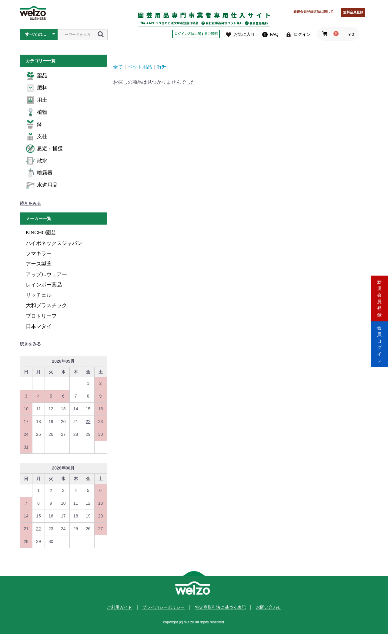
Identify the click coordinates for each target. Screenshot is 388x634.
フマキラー (39, 253)
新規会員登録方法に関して (313, 11)
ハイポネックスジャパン (54, 243)
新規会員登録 (379, 291)
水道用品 (42, 185)
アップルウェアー (46, 274)
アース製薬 (39, 264)
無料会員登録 (353, 12)
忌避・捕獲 (44, 148)
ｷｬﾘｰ (161, 67)
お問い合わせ (268, 607)
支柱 (36, 136)
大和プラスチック (46, 305)
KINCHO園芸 (41, 233)
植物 (36, 112)
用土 (36, 100)
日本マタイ (39, 326)
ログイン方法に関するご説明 (196, 34)
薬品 (36, 75)
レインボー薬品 (44, 285)
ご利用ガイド (119, 607)
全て (118, 67)
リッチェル (39, 295)
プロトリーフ (41, 316)
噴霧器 (39, 173)
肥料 (36, 88)
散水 (36, 160)
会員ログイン (379, 343)
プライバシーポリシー (163, 607)
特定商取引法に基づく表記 (220, 607)
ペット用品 (140, 67)
